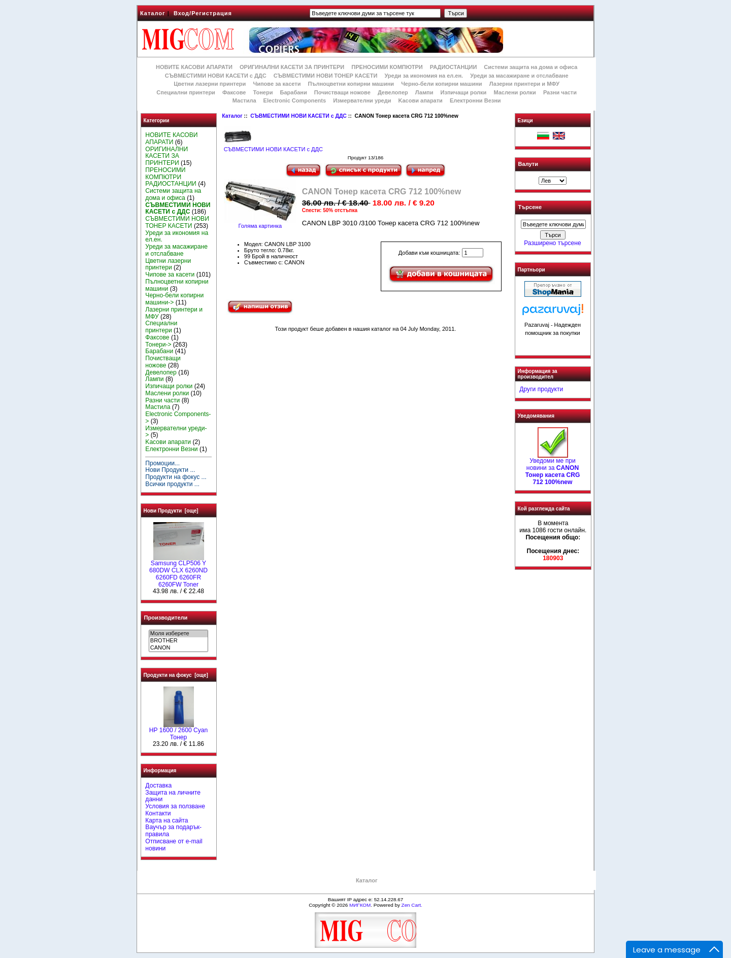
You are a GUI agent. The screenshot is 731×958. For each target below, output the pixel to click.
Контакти (158, 813)
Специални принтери (185, 92)
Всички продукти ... (172, 484)
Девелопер (393, 92)
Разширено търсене (552, 243)
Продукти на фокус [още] (176, 675)
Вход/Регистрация (203, 13)
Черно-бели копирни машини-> (174, 299)
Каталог (152, 13)
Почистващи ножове (342, 92)
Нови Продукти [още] (171, 511)
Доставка (158, 785)
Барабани (293, 92)
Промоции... (162, 463)
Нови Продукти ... (170, 469)
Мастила (244, 100)
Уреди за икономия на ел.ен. (423, 76)
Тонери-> (158, 344)
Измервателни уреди (362, 100)
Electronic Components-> (178, 417)
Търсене (530, 207)
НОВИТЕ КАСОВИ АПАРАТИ (194, 67)
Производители (166, 617)
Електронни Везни (475, 100)
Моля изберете (178, 633)
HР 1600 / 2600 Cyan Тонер (178, 731)
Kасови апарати (420, 100)
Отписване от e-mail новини (173, 845)
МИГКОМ (360, 905)
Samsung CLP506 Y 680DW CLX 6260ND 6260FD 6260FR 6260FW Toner (178, 571)
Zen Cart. (412, 905)
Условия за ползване (175, 806)
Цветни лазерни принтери (210, 84)
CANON (178, 648)
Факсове (234, 92)
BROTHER (178, 640)
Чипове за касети (277, 84)
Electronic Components (294, 100)
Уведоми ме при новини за (552, 468)
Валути (528, 164)
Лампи (424, 92)
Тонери (263, 92)
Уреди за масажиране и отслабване (519, 76)
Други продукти (541, 389)
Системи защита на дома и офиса (530, 67)
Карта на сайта (166, 820)
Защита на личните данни (173, 796)
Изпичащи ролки (464, 92)
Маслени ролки (514, 92)
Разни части (560, 92)
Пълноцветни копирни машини (351, 84)
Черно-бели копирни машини (441, 84)
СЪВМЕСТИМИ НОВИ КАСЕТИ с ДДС (298, 116)
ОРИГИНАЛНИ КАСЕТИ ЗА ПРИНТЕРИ (292, 67)
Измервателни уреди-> (176, 432)
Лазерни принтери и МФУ (524, 84)
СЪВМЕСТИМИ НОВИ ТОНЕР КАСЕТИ (326, 76)
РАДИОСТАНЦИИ (453, 67)
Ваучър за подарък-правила (173, 831)
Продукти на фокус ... (175, 477)
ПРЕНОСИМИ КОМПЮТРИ (386, 67)
